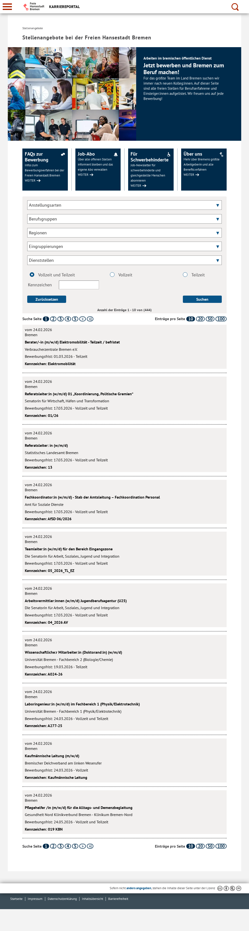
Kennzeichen (63, 285)
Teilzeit (195, 275)
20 (200, 318)
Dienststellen (41, 260)
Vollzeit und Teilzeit (52, 275)
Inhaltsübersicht (92, 899)
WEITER (30, 180)
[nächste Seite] (82, 318)
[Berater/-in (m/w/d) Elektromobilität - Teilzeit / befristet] (124, 347)
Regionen (38, 233)
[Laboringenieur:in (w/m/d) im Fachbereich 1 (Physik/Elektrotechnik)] (124, 708)
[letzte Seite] (90, 318)
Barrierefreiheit (118, 899)
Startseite (16, 899)
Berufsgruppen (43, 219)
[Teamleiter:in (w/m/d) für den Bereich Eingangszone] (124, 553)
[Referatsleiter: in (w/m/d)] (124, 450)
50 (210, 318)
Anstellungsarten (45, 205)
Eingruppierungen (46, 246)
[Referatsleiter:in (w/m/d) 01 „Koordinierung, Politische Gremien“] (124, 398)
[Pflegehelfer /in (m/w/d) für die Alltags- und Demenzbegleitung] (124, 812)
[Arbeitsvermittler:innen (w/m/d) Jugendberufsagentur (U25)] (124, 605)
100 (221, 318)
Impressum (35, 899)
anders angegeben (138, 888)
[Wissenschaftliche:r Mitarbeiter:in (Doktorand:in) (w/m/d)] (124, 657)
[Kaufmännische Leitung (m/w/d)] (124, 760)
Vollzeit (122, 275)
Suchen (202, 299)
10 (190, 318)
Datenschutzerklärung (62, 899)
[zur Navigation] (7, 6)
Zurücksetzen (47, 299)
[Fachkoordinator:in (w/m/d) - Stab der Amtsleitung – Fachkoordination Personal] (124, 502)
